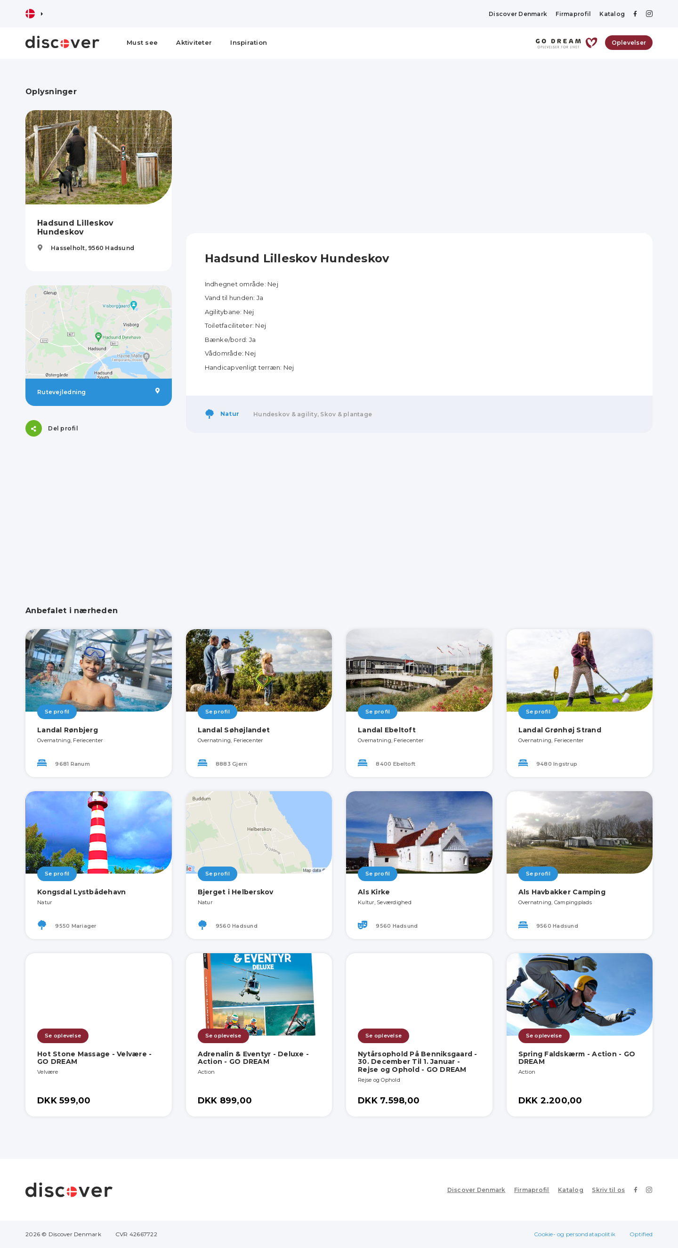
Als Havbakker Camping (561, 892)
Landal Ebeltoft (387, 730)
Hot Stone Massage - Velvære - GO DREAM (94, 1058)
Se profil (57, 711)
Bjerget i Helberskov (236, 892)
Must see (142, 42)
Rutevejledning (98, 392)
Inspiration (248, 42)
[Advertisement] (98, 509)
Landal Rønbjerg (67, 730)
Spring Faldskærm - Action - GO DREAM (577, 1058)
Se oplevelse (63, 1035)
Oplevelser (629, 42)
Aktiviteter (194, 42)
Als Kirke (374, 892)
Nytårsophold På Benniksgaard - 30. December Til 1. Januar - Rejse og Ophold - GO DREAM (417, 1062)
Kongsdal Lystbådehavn (81, 892)
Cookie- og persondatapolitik (574, 1234)
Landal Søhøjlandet (234, 730)
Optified (641, 1234)
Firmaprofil (573, 13)
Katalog (612, 13)
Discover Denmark (518, 13)
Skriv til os (608, 1189)
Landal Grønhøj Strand (559, 730)
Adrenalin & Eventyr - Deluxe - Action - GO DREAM (253, 1058)
